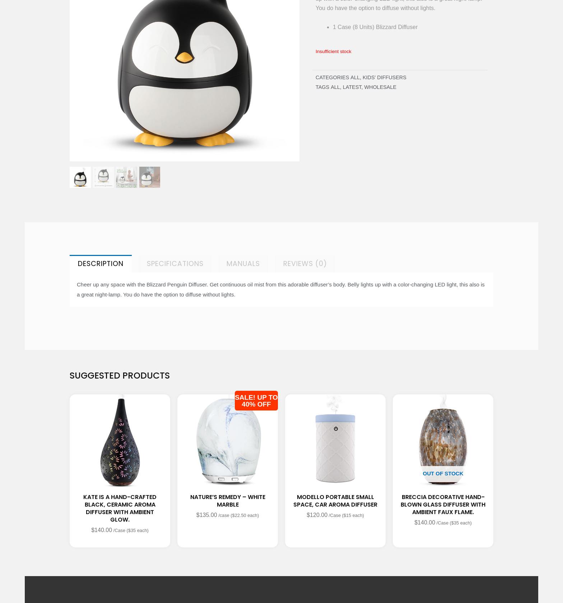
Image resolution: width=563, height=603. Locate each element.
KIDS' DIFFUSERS (384, 77)
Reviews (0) (305, 264)
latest (352, 87)
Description (101, 264)
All (355, 77)
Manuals (243, 264)
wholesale (380, 87)
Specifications (175, 264)
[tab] (101, 263)
